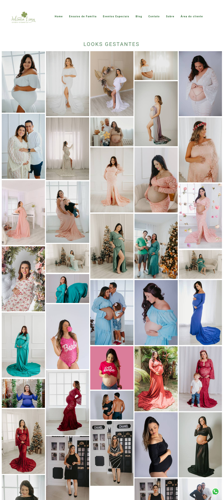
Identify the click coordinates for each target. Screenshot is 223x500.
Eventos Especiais (116, 16)
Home (59, 16)
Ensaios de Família (83, 16)
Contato (154, 16)
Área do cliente (192, 16)
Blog (139, 16)
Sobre (170, 16)
